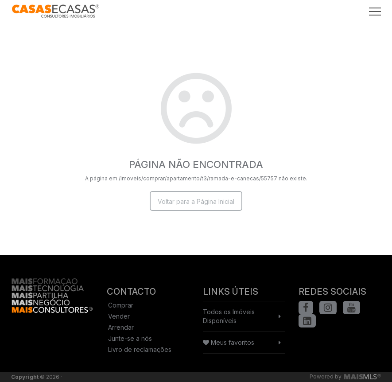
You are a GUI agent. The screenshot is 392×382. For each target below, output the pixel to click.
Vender (119, 316)
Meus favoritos (228, 342)
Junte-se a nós (130, 338)
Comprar (120, 305)
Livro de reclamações (139, 349)
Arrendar (121, 327)
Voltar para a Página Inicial (196, 201)
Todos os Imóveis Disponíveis (229, 316)
